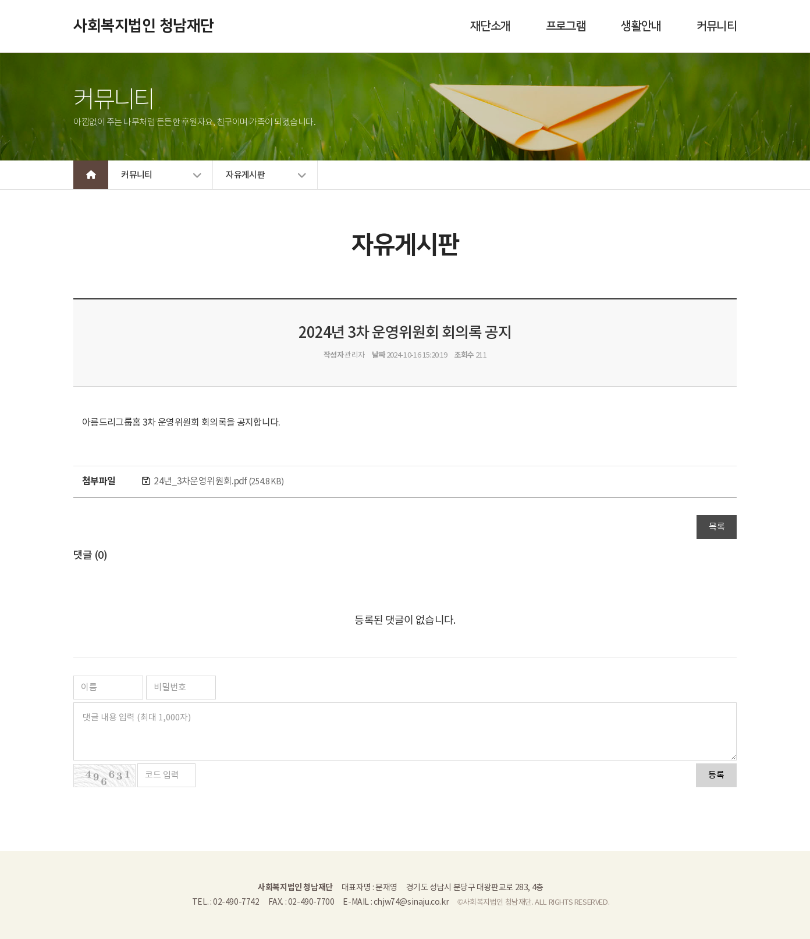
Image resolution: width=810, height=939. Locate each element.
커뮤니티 (717, 26)
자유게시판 (245, 175)
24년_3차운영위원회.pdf (218, 481)
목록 (716, 527)
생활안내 (641, 26)
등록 (716, 775)
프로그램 (566, 26)
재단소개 (490, 26)
